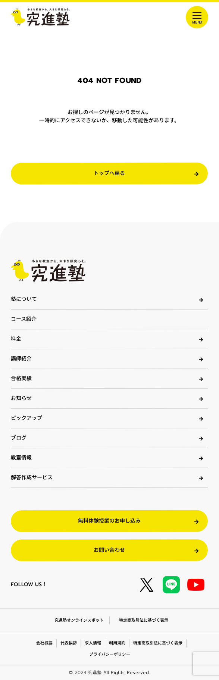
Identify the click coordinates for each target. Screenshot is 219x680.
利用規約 (117, 643)
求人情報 (93, 643)
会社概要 (44, 643)
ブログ (18, 438)
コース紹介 (24, 319)
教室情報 (21, 458)
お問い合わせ (109, 550)
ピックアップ (26, 418)
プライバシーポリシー (109, 654)
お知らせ (21, 398)
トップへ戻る (109, 173)
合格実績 (21, 378)
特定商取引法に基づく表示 (143, 620)
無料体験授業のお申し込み (109, 521)
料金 (16, 339)
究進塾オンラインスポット (79, 620)
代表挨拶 (68, 643)
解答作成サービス (32, 477)
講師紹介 (21, 359)
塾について (24, 299)
